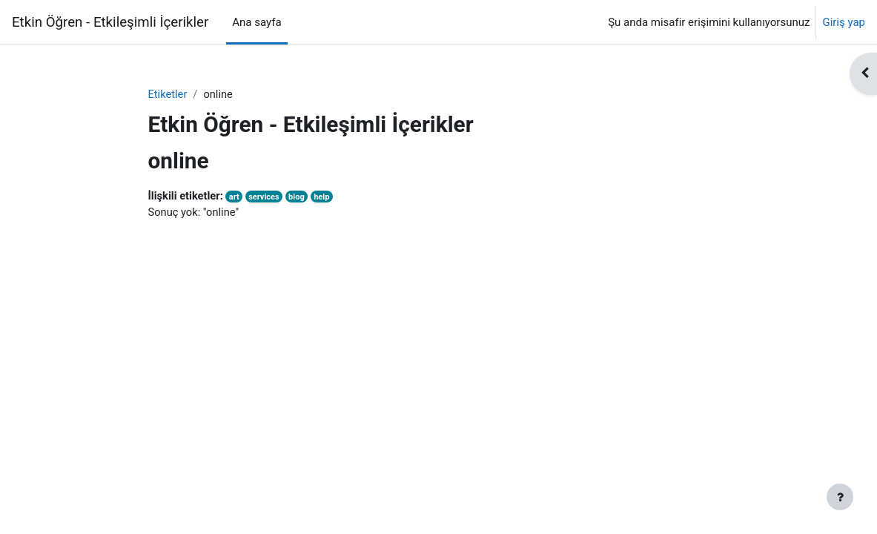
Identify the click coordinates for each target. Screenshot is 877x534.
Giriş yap (843, 22)
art (236, 197)
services (266, 197)
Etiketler (168, 94)
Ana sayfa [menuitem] (256, 22)
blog (299, 197)
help (325, 197)
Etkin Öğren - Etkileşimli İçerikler (110, 22)
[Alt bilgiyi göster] (840, 497)
